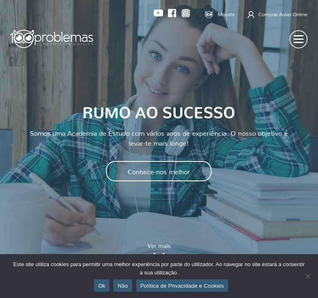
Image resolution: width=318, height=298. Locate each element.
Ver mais (159, 251)
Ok (101, 286)
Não (123, 286)
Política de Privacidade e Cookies (182, 286)
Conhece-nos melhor (159, 170)
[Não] (308, 276)
